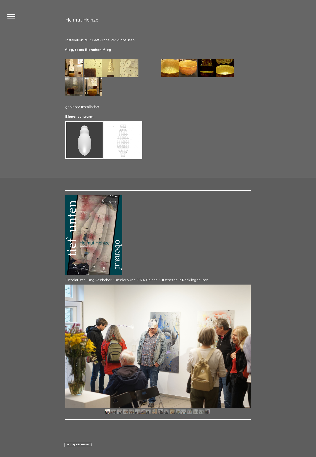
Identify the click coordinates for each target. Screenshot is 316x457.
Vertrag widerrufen (78, 444)
